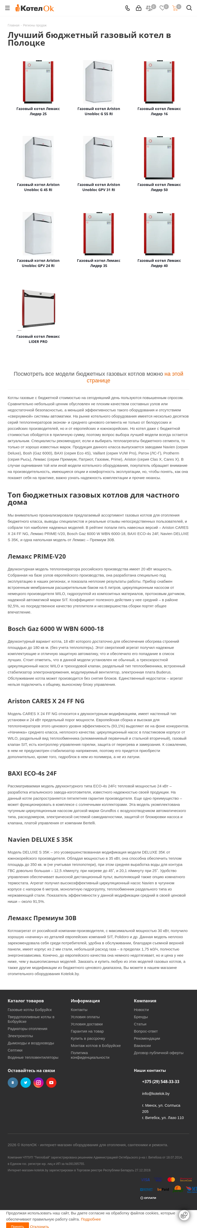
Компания (145, 1001)
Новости (141, 1009)
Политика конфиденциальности (90, 1055)
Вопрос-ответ (146, 1031)
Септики (15, 1050)
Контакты (79, 1009)
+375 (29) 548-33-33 (160, 1081)
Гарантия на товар (87, 1031)
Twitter (26, 1082)
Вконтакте (13, 1082)
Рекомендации (147, 1038)
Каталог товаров (26, 1001)
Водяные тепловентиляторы (33, 1057)
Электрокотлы (20, 1036)
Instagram (38, 1082)
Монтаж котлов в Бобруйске (96, 1045)
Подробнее (91, 1219)
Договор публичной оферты (158, 1053)
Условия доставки (87, 1024)
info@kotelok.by (156, 1093)
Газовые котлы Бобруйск (30, 1009)
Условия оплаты (85, 1017)
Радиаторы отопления (27, 1028)
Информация (85, 1001)
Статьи (140, 1024)
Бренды (141, 1017)
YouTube (51, 1082)
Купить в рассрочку (88, 1038)
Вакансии (142, 1045)
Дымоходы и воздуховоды (31, 1043)
